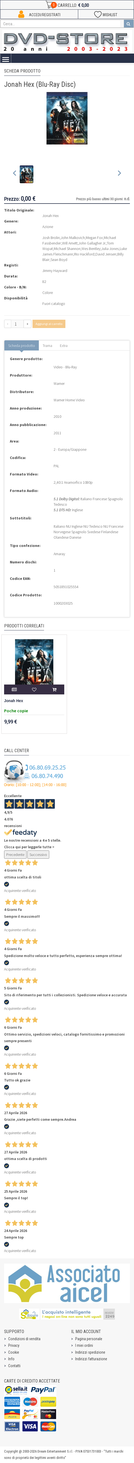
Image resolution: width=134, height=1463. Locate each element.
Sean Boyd (59, 259)
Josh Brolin (51, 237)
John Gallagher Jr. (92, 243)
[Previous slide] (15, 174)
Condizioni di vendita (24, 1339)
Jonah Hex (13, 701)
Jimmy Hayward (54, 270)
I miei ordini (84, 1345)
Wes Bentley (90, 248)
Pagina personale (88, 1339)
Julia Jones (110, 248)
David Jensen (105, 254)
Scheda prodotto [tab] (21, 345)
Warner (59, 383)
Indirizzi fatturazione (91, 1359)
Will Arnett (69, 243)
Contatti (14, 1366)
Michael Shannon (67, 248)
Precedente (15, 854)
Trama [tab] (47, 345)
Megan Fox (94, 237)
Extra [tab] (64, 345)
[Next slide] (119, 174)
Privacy (13, 1345)
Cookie (13, 1352)
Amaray (59, 553)
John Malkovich (73, 237)
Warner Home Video (69, 399)
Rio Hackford (84, 254)
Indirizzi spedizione (90, 1352)
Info (11, 1359)
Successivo (38, 854)
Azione (47, 226)
